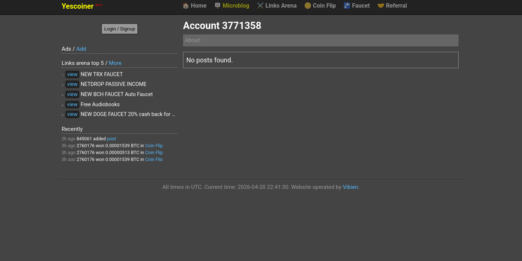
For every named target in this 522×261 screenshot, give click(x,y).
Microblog (231, 5)
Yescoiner (82, 6)
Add (81, 49)
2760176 (85, 145)
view (72, 74)
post (111, 138)
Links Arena (277, 5)
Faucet (356, 5)
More (115, 63)
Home (194, 5)
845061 (84, 138)
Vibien (350, 187)
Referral (392, 5)
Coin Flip (320, 5)
